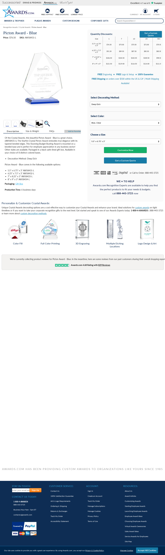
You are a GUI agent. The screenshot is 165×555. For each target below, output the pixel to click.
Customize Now (125, 150)
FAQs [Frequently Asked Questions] (51, 131)
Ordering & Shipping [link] (59, 506)
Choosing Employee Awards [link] (136, 521)
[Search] (160, 21)
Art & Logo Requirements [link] (60, 501)
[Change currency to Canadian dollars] (136, 10)
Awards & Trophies (14, 21)
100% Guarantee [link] (62, 496)
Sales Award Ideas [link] (132, 531)
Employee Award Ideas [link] (133, 516)
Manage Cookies (126, 550)
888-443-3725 (21, 503)
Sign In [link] (90, 491)
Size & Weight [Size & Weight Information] (32, 131)
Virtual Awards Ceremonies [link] (135, 526)
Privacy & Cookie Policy (94, 550)
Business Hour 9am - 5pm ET (25, 510)
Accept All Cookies (147, 550)
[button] (11, 3)
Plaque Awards (43, 21)
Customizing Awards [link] (133, 501)
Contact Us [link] (55, 491)
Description (13, 131)
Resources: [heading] (130, 486)
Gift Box (19, 184)
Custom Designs (71, 21)
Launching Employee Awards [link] (136, 511)
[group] (134, 10)
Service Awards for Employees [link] (136, 536)
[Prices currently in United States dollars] (132, 10)
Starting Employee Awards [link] (135, 506)
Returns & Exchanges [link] (59, 511)
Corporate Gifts (99, 21)
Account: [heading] (92, 486)
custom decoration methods (33, 213)
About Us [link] (128, 491)
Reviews (104, 265)
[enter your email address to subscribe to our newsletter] (21, 490)
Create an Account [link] (95, 496)
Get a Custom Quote (150, 34)
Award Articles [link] (130, 496)
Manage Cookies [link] (94, 511)
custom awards (142, 207)
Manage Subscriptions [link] (96, 506)
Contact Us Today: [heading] (24, 496)
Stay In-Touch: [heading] (21, 486)
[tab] (13, 131)
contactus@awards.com (23, 515)
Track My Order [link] (57, 516)
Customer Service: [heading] (61, 486)
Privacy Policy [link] (93, 516)
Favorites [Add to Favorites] (74, 131)
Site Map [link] (128, 541)
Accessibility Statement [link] (60, 521)
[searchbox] (139, 21)
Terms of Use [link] (93, 521)
